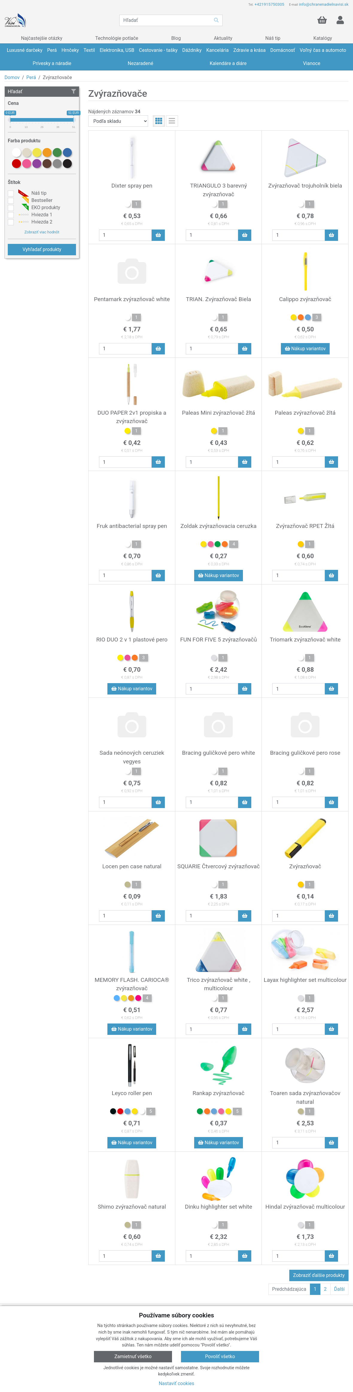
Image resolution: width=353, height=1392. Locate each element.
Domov (11, 77)
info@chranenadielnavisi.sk (324, 4)
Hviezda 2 (34, 222)
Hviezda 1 (34, 214)
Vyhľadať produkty (41, 249)
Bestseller (34, 200)
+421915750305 (269, 4)
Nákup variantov (305, 348)
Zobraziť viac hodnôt (42, 232)
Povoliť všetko (220, 1356)
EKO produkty (38, 207)
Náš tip (31, 193)
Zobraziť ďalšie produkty (319, 1275)
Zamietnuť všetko (132, 1356)
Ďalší (339, 1289)
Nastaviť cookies (176, 1383)
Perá (31, 77)
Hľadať (42, 91)
